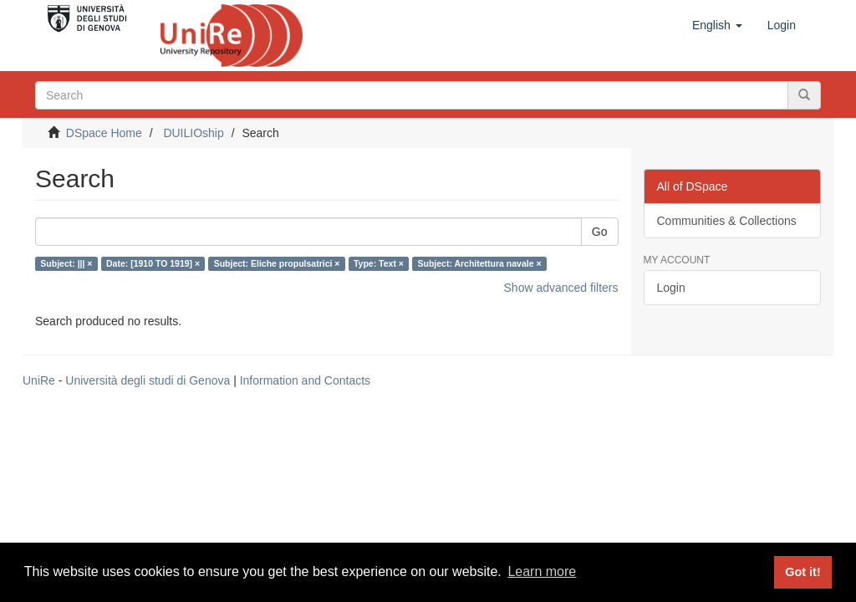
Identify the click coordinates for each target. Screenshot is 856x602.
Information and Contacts (305, 380)
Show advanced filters (561, 287)
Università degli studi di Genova (147, 380)
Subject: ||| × (66, 263)
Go (600, 231)
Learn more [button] (541, 571)
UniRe (39, 380)
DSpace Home (104, 133)
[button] (717, 25)
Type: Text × (379, 263)
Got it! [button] (802, 572)
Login (671, 287)
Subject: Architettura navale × (479, 263)
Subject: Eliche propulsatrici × (277, 263)
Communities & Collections (727, 220)
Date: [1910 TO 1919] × (153, 263)
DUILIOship (193, 133)
